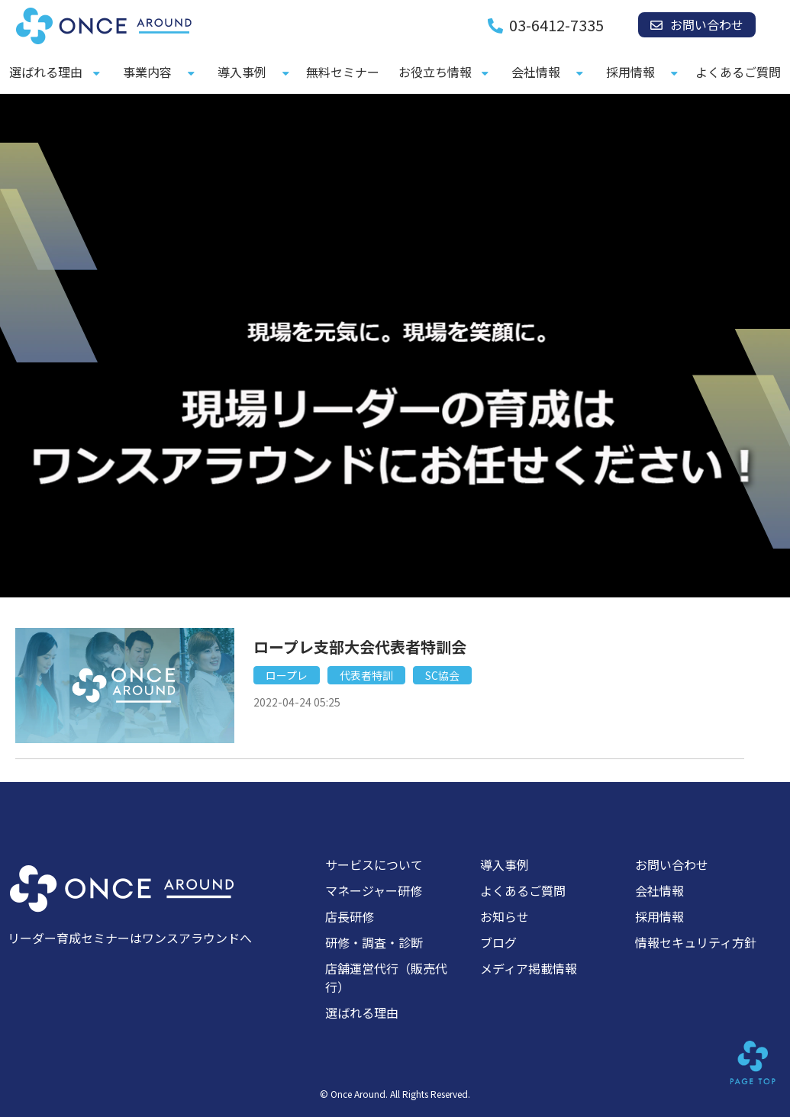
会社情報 (535, 72)
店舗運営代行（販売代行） (386, 977)
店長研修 (349, 916)
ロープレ (287, 675)
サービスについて (374, 864)
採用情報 (630, 72)
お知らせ (504, 916)
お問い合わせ (706, 24)
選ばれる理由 (45, 72)
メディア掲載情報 (528, 968)
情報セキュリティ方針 (695, 942)
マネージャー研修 (373, 890)
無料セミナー (342, 72)
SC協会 (442, 675)
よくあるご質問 (738, 72)
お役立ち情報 (435, 72)
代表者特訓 (366, 675)
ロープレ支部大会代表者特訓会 (359, 647)
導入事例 (242, 72)
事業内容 (147, 72)
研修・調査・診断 (374, 942)
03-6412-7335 (556, 25)
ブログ (498, 942)
